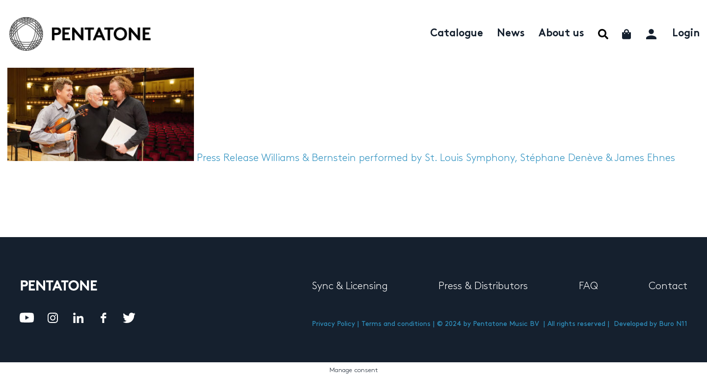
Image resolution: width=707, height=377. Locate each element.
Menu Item (603, 34)
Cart (627, 34)
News (511, 34)
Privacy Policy (333, 324)
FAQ (588, 286)
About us (561, 34)
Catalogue (456, 34)
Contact (668, 286)
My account (652, 33)
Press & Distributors (483, 286)
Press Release (228, 158)
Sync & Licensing (350, 286)
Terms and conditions (396, 324)
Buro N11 (673, 324)
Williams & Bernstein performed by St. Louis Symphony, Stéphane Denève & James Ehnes (468, 158)
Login (686, 34)
